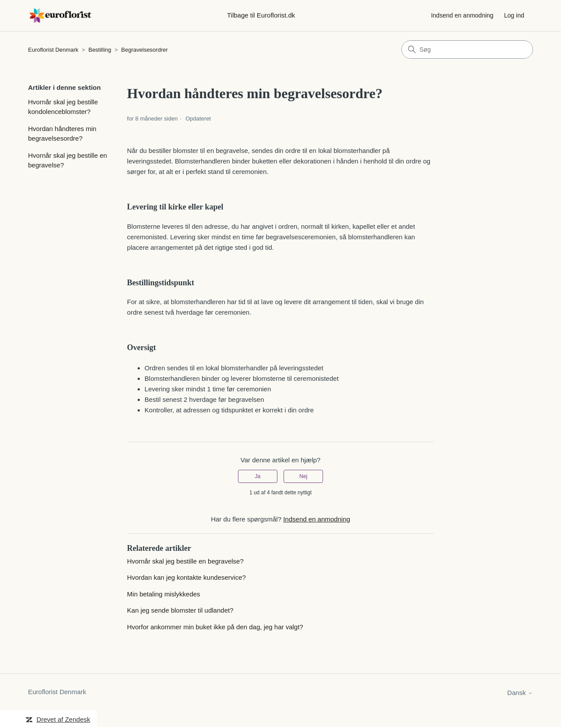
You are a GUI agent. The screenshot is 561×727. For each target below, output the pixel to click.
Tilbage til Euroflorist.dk (261, 15)
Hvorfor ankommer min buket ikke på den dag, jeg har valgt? (215, 627)
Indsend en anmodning (462, 15)
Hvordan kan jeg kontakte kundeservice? (186, 577)
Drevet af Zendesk (63, 719)
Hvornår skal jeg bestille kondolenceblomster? (63, 107)
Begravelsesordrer (144, 49)
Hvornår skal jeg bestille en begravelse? (67, 160)
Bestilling (101, 49)
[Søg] (467, 49)
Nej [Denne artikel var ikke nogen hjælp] (303, 476)
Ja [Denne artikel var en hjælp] (258, 476)
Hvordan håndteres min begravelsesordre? (62, 133)
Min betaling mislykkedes (163, 594)
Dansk (520, 692)
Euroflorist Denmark (53, 49)
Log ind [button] (514, 15)
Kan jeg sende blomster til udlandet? (180, 610)
